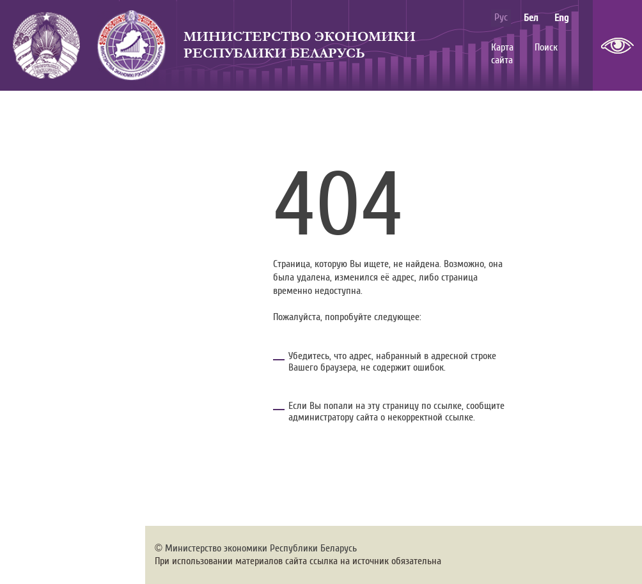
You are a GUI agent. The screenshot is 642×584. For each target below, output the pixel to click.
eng (561, 18)
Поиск (546, 47)
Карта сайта (502, 54)
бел (531, 18)
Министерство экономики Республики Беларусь (300, 45)
